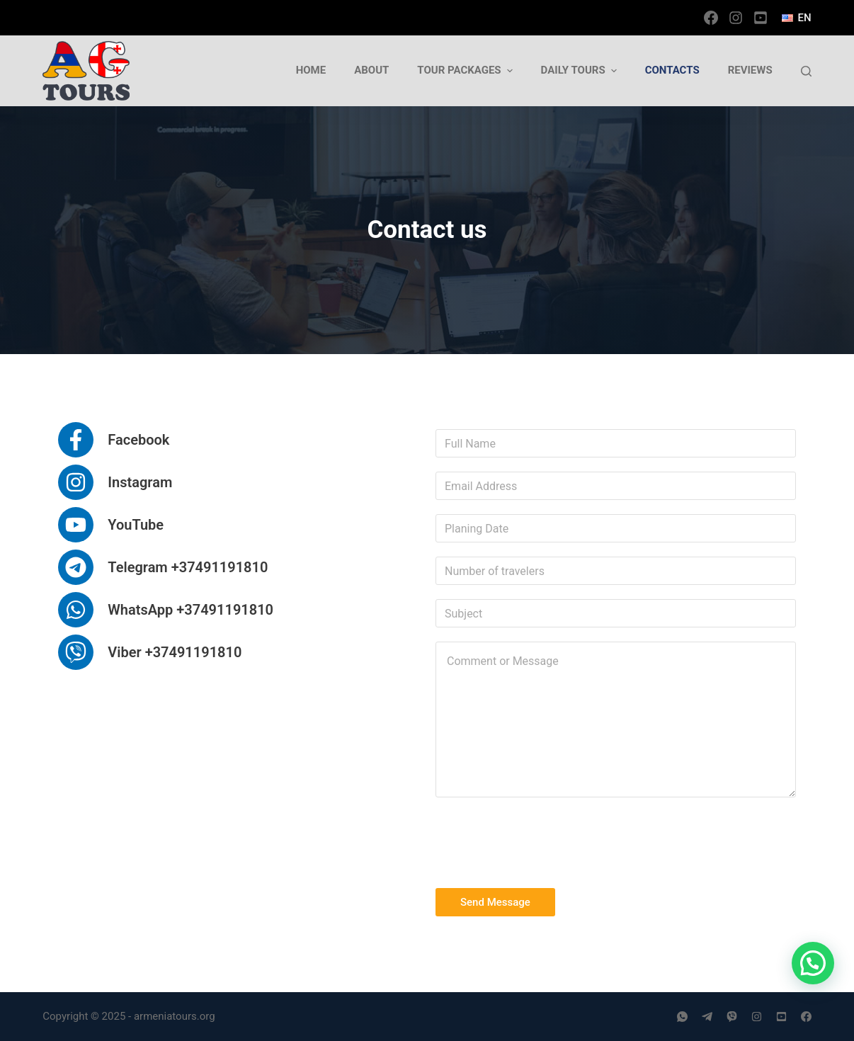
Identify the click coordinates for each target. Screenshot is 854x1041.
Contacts (672, 70)
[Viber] (732, 1016)
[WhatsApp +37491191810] (165, 609)
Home (311, 70)
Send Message (495, 902)
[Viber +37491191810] (149, 652)
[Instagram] (736, 18)
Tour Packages (466, 70)
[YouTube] (760, 18)
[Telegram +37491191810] (163, 567)
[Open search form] (806, 71)
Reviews (750, 70)
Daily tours (580, 70)
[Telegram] (707, 1016)
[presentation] (543, 839)
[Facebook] (711, 18)
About (371, 70)
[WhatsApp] (682, 1016)
